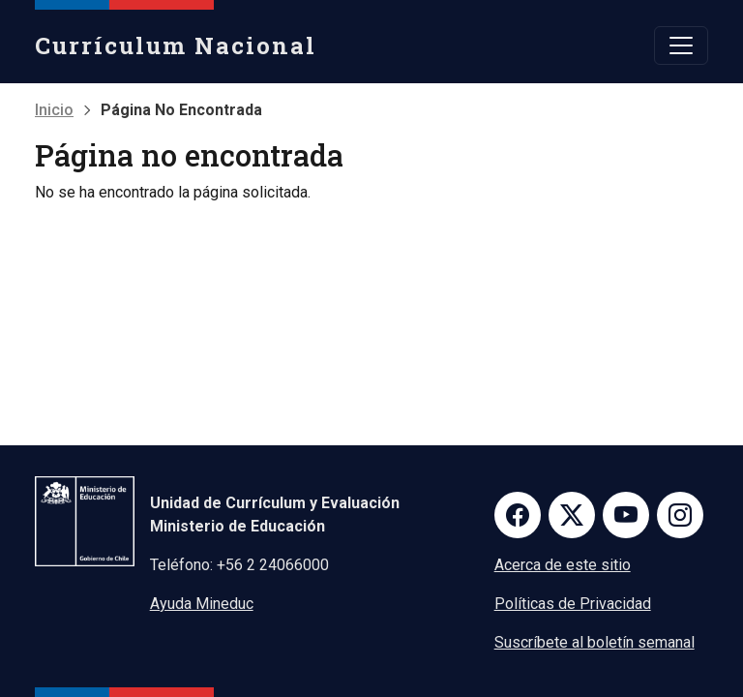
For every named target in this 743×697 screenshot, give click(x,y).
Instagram (680, 515)
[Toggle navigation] (681, 45)
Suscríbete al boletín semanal (594, 642)
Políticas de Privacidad (572, 603)
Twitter (572, 515)
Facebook (517, 515)
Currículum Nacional (175, 45)
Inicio (54, 110)
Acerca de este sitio (562, 565)
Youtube (626, 515)
